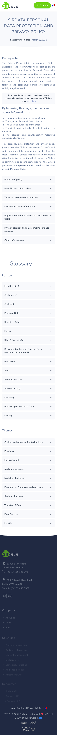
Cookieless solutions (14, 647)
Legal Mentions (18, 708)
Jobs (6, 631)
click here (31, 101)
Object (39, 708)
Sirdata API (9, 692)
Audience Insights (13, 672)
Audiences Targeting (14, 652)
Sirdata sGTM (11, 662)
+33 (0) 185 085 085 (17, 578)
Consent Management (15, 657)
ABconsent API (11, 702)
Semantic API (10, 697)
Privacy (31, 708)
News (6, 626)
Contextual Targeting (14, 667)
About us (8, 621)
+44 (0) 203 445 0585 (18, 595)
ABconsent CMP (12, 677)
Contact (42, 5)
